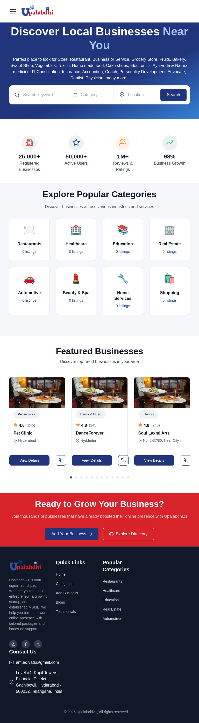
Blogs (60, 602)
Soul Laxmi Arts (154, 433)
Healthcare (111, 591)
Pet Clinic (22, 433)
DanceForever (90, 433)
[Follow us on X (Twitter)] (38, 644)
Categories (65, 584)
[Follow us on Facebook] (26, 644)
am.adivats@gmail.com (37, 662)
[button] (71, 477)
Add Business (67, 593)
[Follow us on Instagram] (13, 644)
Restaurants (112, 581)
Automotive (112, 619)
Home (61, 574)
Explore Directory (128, 534)
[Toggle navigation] (13, 11)
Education (111, 600)
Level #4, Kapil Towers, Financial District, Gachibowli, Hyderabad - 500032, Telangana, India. (39, 682)
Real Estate (112, 609)
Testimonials (66, 612)
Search (173, 95)
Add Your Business (72, 534)
